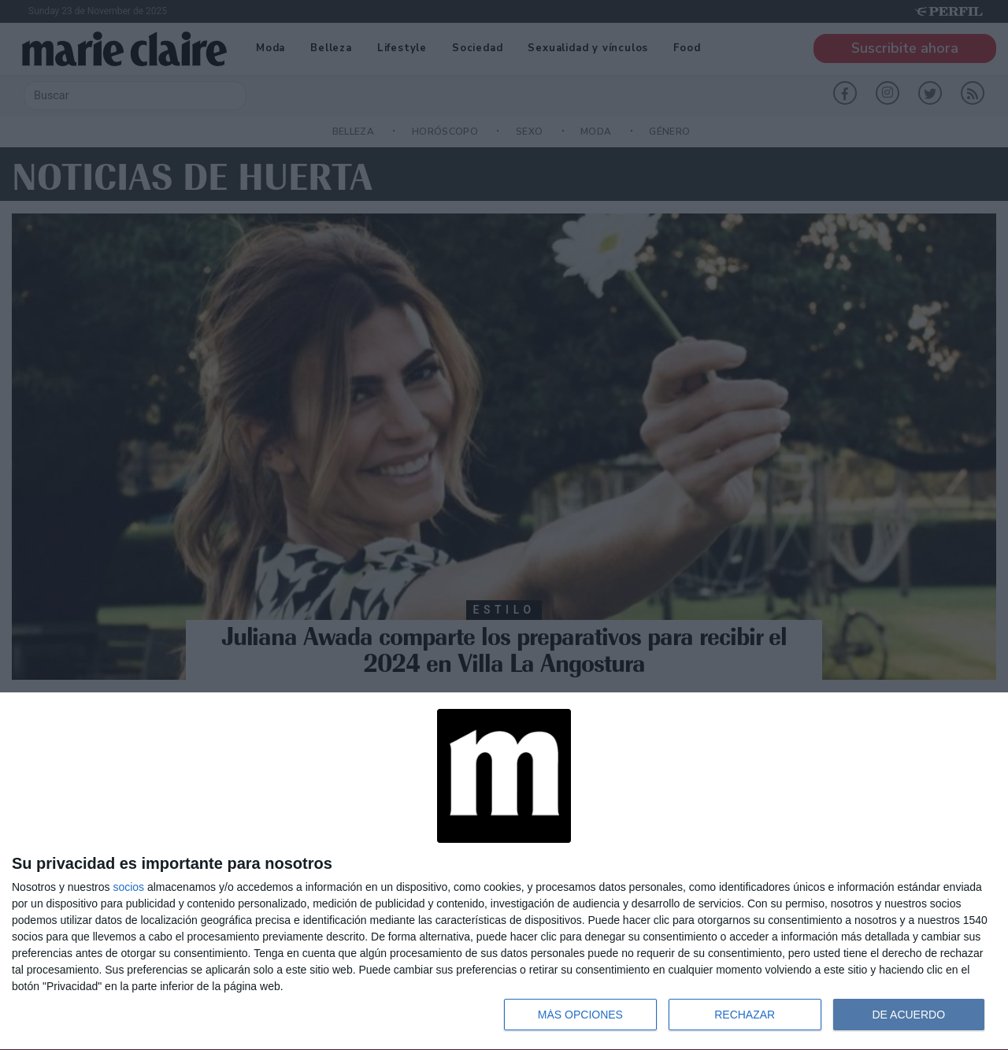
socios (128, 886)
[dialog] (504, 871)
